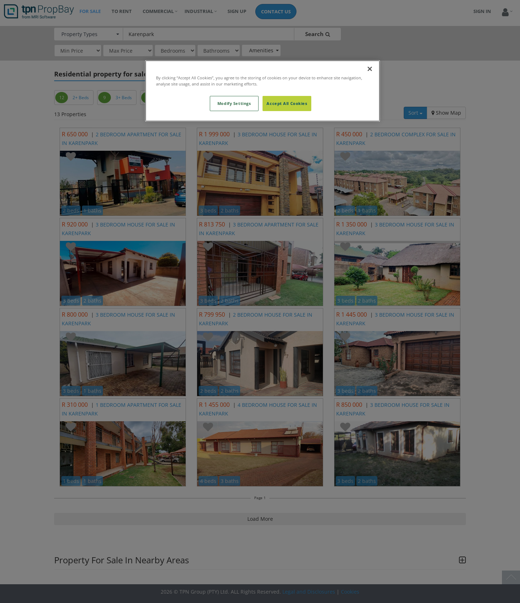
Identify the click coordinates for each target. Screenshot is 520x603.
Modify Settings (234, 103)
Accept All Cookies (286, 103)
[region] (262, 91)
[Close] (370, 69)
